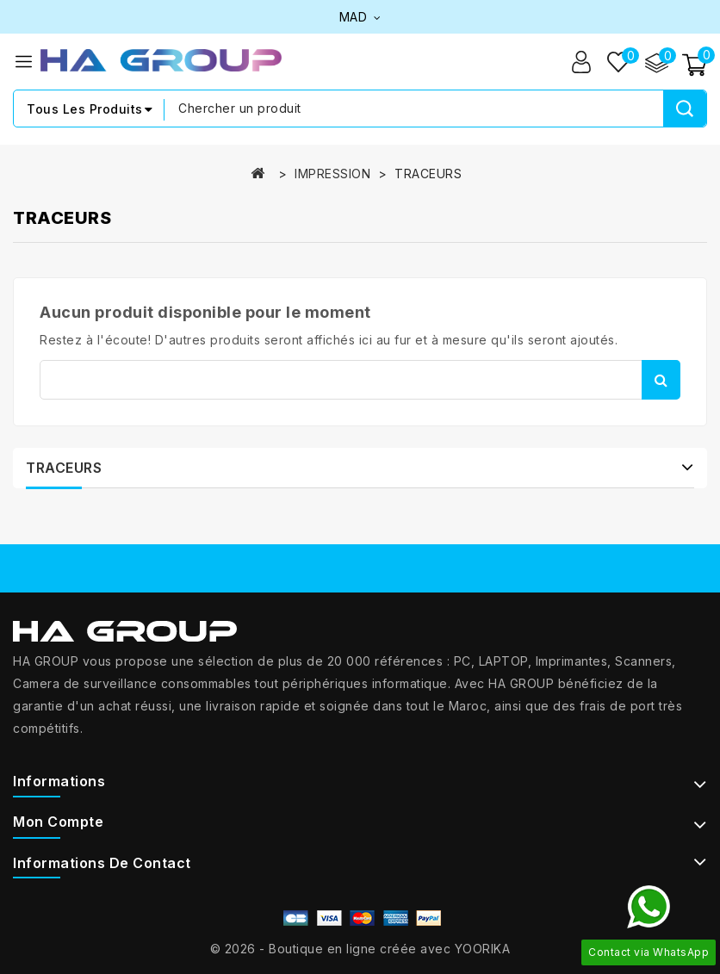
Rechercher (661, 380)
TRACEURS (64, 467)
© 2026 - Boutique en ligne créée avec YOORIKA (360, 948)
